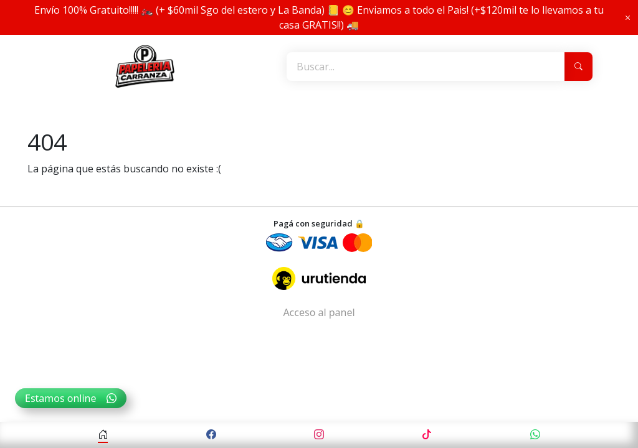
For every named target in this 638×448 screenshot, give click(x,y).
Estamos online (71, 398)
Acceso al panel (319, 312)
